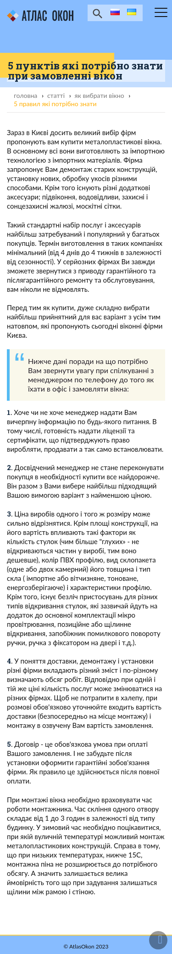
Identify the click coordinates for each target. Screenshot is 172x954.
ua (130, 13)
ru (114, 13)
